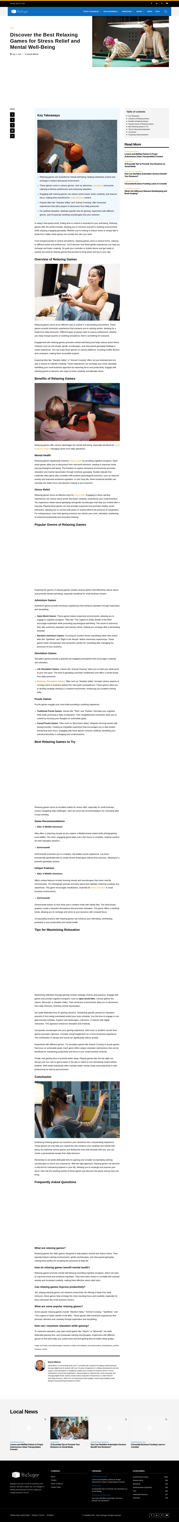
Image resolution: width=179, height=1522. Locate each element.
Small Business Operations (133, 171)
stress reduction (98, 888)
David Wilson (33, 54)
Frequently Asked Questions (138, 135)
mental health (76, 461)
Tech (12, 28)
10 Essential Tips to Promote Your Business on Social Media (65, 1445)
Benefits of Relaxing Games (138, 121)
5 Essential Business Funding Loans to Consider (145, 184)
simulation (97, 185)
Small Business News (131, 151)
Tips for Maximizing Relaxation (139, 129)
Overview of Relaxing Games (138, 119)
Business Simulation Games (51, 681)
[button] (165, 11)
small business (77, 198)
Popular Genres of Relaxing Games (141, 124)
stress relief (79, 495)
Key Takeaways (133, 116)
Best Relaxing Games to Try (138, 127)
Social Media (128, 161)
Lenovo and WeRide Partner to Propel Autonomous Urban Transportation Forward (143, 155)
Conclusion (132, 132)
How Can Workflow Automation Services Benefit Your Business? (108, 1445)
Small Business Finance (132, 188)
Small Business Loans (131, 181)
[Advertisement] (89, 84)
